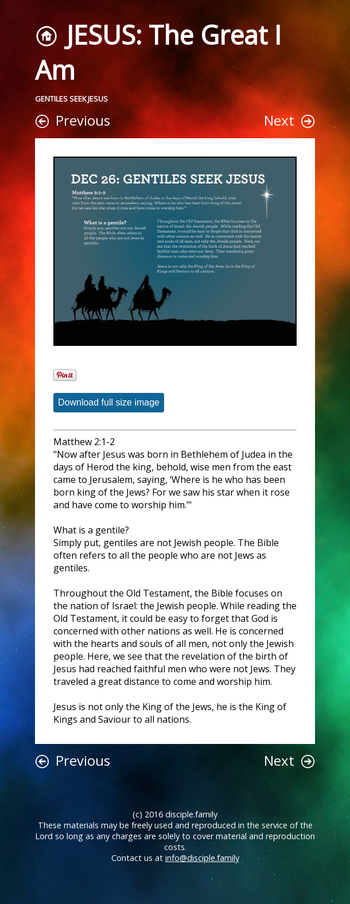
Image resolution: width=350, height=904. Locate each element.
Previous (83, 120)
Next (279, 120)
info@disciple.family (202, 857)
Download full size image (109, 402)
